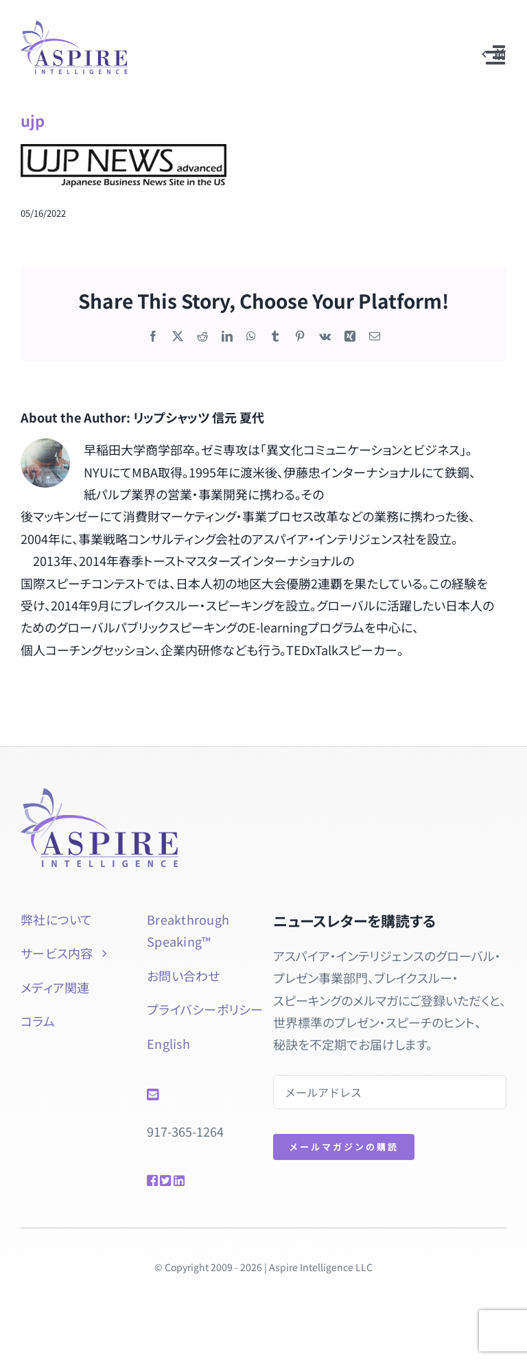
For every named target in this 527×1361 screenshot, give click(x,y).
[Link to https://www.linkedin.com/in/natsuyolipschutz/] (187, 1180)
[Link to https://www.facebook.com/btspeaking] (148, 1180)
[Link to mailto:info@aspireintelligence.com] (197, 1095)
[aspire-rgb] (73, 27)
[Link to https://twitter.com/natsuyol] (161, 1180)
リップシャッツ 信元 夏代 (198, 417)
